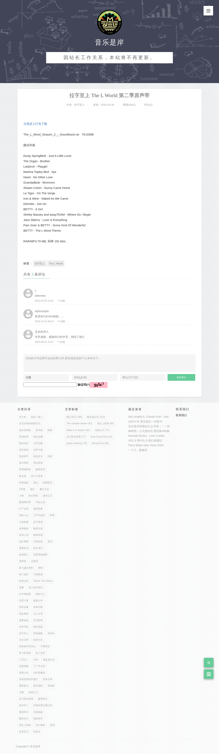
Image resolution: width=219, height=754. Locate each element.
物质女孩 (38, 528)
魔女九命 (44, 489)
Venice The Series (42, 581)
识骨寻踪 (24, 626)
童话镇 (39, 430)
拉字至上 (79, 104)
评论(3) (148, 104)
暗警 (52, 515)
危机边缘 (24, 607)
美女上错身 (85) (105, 423)
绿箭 (50, 456)
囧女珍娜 (38, 436)
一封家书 (156, 421)
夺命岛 (51, 633)
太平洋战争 (39, 515)
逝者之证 (47, 495)
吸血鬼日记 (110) (96, 417)
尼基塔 (34, 561)
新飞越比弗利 (26, 567)
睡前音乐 (24, 718)
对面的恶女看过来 (42, 705)
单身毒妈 (24, 528)
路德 (50, 430)
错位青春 (33, 495)
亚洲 (52, 725)
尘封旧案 (38, 443)
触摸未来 (40, 469)
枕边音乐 (38, 456)
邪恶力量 (24, 600)
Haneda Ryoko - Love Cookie (146, 435)
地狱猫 (22, 561)
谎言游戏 (24, 449)
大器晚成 (38, 574)
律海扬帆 (38, 633)
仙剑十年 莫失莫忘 (139, 421)
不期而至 (45, 646)
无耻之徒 (40, 502)
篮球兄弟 (47, 679)
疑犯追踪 (24, 443)
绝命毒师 (24, 613)
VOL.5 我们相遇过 (151, 440)
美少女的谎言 (36, 587)
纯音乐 (36, 731)
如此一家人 (37, 417)
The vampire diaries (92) (79, 423)
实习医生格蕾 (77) (76, 436)
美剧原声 (24, 456)
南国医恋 (47, 482)
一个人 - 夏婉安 (137, 450)
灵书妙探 (38, 620)
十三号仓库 (39, 666)
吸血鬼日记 (49, 659)
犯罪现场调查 (40, 554)
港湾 (50, 541)
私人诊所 (40, 653)
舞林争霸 (38, 535)
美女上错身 (25, 725)
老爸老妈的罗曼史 (28, 679)
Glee (35, 659)
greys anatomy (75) (77, 443)
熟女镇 (22, 476)
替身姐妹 (24, 482)
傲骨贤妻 (38, 508)
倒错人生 (24, 515)
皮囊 (21, 587)
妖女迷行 (38, 548)
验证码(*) (84, 384)
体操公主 (33, 692)
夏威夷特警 (25, 502)
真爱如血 (24, 620)
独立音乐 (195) (74, 417)
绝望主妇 (24, 581)
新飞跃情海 (25, 653)
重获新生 (24, 685)
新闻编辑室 (25, 469)
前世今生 (38, 639)
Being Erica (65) (100, 443)
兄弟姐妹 (38, 712)
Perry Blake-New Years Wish (146, 445)
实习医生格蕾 (26, 698)
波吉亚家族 (25, 430)
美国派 (51, 685)
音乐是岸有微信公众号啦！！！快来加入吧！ (156, 426)
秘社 (32, 489)
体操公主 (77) (102, 430)
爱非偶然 (38, 685)
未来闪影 (38, 607)
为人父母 (38, 613)
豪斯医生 (43, 698)
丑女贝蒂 (24, 639)
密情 (40, 567)
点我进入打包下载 (35, 123)
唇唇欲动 (24, 548)
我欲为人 (40, 594)
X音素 (22, 489)
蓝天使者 (38, 522)
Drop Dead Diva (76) (101, 436)
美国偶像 (24, 666)
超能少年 (38, 600)
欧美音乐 (24, 731)
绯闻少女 (24, 672)
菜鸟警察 (24, 462)
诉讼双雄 (38, 462)
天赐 (21, 692)
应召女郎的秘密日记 (29, 423)
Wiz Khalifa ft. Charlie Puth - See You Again (155, 416)
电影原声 (38, 718)
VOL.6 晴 (134, 440)
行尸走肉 (24, 508)
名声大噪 (38, 449)
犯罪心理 (24, 535)
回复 (62, 300)
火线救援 (24, 522)
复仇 (35, 482)
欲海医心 (24, 554)
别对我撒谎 (39, 672)
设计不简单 (37, 476)
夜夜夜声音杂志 (27, 646)
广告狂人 (24, 659)
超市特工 (24, 705)
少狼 (21, 495)
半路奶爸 (38, 541)
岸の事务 (40, 725)
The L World (56, 263)
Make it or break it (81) (78, 430)
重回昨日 (24, 712)
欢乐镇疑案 (25, 594)
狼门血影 (24, 574)
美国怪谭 (24, 436)
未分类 (22, 417)
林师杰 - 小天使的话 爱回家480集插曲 (151, 431)
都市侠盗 (38, 626)
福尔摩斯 (24, 541)
